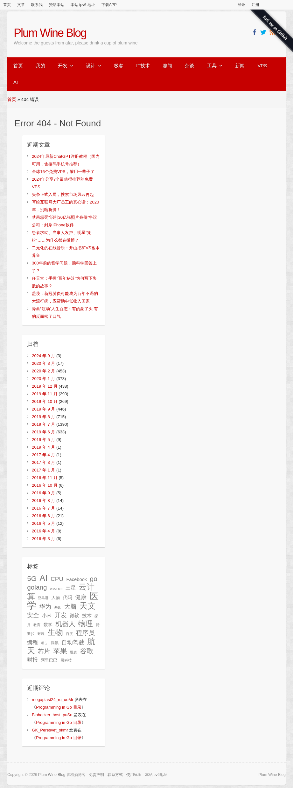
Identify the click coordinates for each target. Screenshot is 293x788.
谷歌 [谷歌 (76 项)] (86, 651)
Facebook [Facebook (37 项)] (76, 579)
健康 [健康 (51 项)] (81, 597)
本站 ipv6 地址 (83, 5)
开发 (62, 65)
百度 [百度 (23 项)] (69, 634)
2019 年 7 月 (43, 424)
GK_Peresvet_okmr (50, 730)
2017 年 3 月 (43, 462)
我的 (40, 65)
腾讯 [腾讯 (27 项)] (55, 643)
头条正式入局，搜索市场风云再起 (63, 194)
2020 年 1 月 (43, 378)
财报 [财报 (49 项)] (32, 660)
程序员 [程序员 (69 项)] (85, 632)
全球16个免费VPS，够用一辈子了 (63, 171)
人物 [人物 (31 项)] (56, 597)
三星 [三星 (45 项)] (71, 588)
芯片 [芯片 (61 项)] (44, 651)
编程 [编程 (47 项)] (32, 642)
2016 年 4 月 (43, 531)
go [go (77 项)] (93, 578)
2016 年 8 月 (43, 500)
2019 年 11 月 (44, 393)
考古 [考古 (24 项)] (44, 643)
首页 (7, 5)
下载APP (109, 5)
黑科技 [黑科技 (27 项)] (66, 660)
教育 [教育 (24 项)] (36, 625)
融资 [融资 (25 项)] (73, 652)
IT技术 (143, 65)
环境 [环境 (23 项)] (41, 634)
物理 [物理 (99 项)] (85, 623)
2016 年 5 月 (43, 523)
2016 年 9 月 (43, 493)
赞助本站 (56, 5)
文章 (21, 5)
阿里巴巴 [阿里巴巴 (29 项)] (49, 660)
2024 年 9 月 (43, 355)
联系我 (37, 5)
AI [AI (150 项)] (43, 578)
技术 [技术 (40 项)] (87, 615)
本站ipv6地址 (156, 774)
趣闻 (167, 65)
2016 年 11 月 (44, 477)
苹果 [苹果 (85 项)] (60, 651)
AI (15, 82)
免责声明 (96, 774)
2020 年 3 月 (43, 363)
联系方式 (115, 774)
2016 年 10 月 (44, 485)
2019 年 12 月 (44, 386)
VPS (262, 65)
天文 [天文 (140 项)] (87, 606)
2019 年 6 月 (43, 432)
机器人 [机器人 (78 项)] (65, 624)
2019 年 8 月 (43, 416)
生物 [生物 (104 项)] (55, 632)
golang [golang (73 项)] (37, 587)
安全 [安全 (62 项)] (33, 615)
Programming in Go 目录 (58, 707)
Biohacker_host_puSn (52, 714)
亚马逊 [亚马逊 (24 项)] (43, 598)
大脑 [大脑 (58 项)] (70, 606)
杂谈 (189, 65)
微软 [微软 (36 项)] (74, 615)
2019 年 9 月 (43, 409)
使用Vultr (134, 774)
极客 (118, 65)
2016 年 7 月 (43, 508)
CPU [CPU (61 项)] (57, 579)
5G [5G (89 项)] (32, 579)
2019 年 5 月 (43, 439)
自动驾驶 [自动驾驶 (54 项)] (72, 642)
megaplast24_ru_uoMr (52, 699)
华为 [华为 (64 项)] (45, 606)
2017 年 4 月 (43, 454)
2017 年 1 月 (43, 470)
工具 (212, 65)
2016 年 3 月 (43, 538)
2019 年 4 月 (43, 447)
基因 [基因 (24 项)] (57, 607)
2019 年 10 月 (44, 401)
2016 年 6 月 (43, 515)
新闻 (240, 65)
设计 (90, 65)
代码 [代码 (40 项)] (67, 597)
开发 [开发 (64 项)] (61, 614)
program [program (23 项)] (56, 588)
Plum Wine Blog (50, 32)
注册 (255, 5)
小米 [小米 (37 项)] (47, 615)
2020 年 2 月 (43, 371)
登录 (241, 5)
